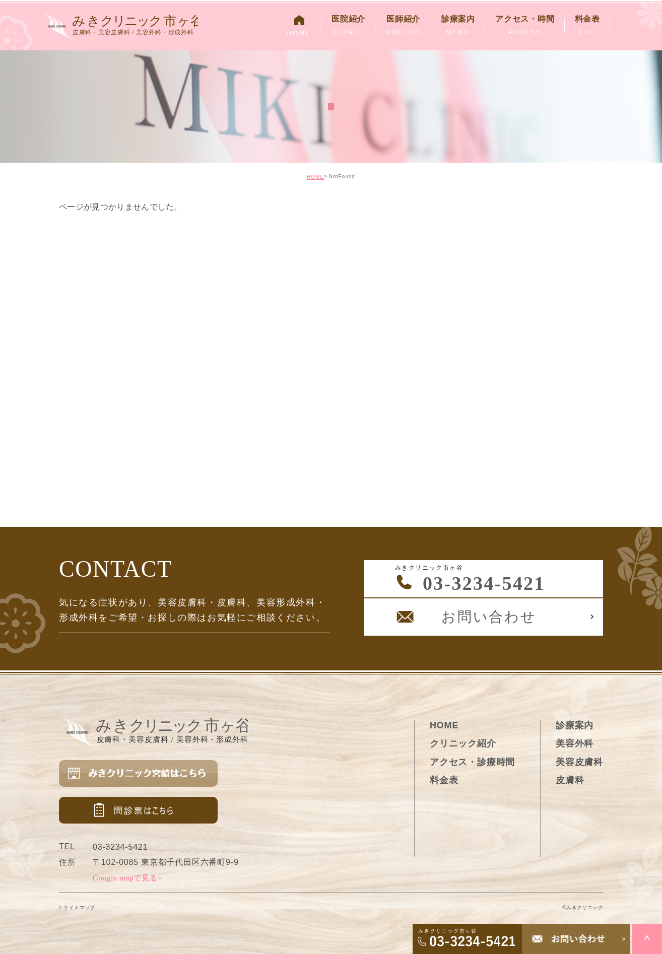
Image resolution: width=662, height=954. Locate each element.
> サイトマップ (77, 907)
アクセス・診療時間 (472, 762)
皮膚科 (570, 780)
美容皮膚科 (579, 762)
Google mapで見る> (127, 878)
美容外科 (574, 743)
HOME (315, 177)
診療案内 (574, 725)
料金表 (444, 780)
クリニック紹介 (463, 743)
